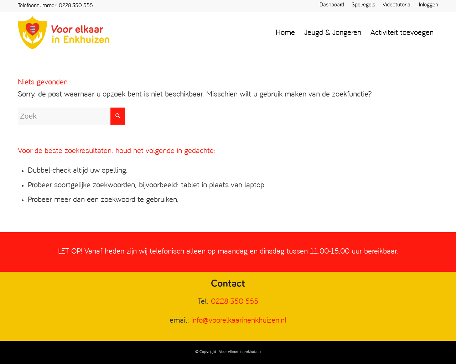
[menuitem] (332, 5)
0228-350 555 (76, 6)
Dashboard (332, 5)
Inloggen (428, 5)
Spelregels (363, 5)
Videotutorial (397, 5)
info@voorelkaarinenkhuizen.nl (238, 320)
